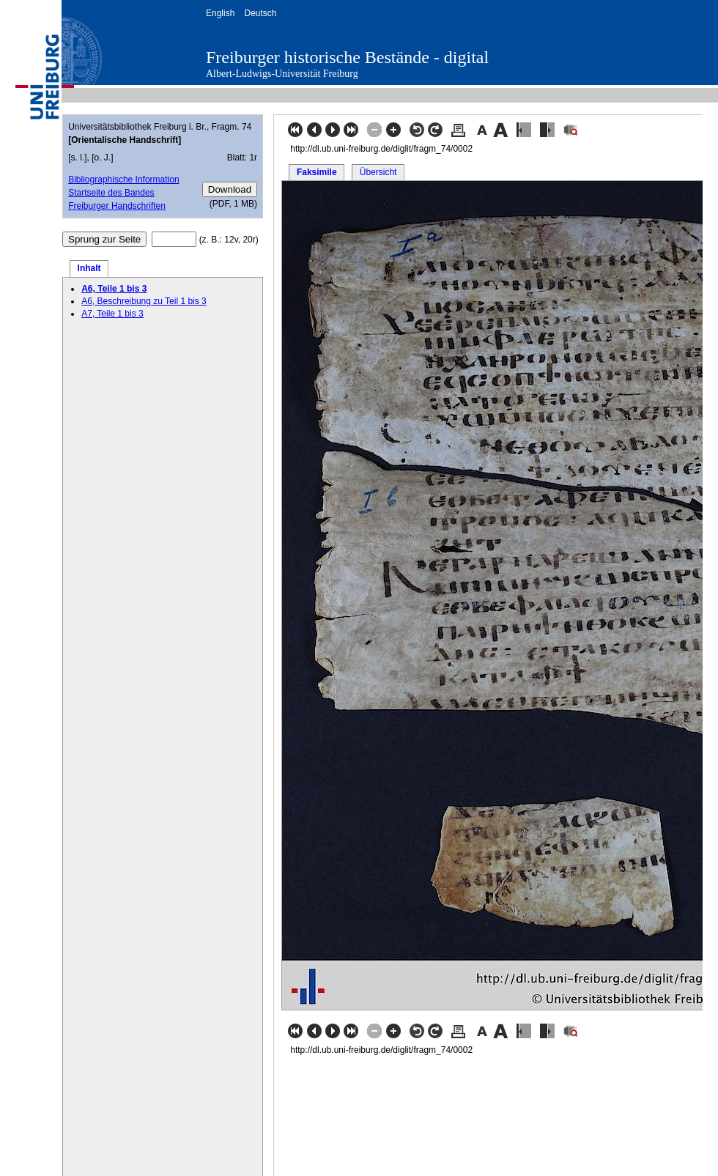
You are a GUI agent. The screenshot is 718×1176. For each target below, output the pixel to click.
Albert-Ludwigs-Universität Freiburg (282, 73)
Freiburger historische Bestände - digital (347, 57)
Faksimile (317, 172)
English (220, 13)
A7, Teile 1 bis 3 (112, 313)
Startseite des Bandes (111, 193)
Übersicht (378, 172)
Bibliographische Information (123, 179)
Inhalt (89, 268)
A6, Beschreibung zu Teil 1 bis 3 (144, 301)
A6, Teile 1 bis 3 (114, 289)
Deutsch (260, 13)
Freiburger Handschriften (117, 206)
